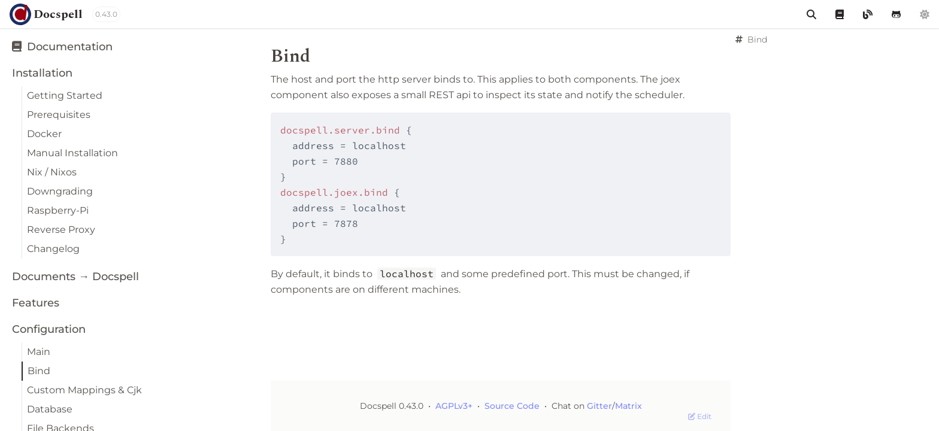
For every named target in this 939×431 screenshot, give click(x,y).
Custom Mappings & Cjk (84, 390)
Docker (44, 133)
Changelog (53, 248)
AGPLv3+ (453, 405)
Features (35, 302)
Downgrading (60, 191)
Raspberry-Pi (58, 210)
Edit (699, 416)
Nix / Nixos (52, 172)
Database (49, 409)
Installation (42, 73)
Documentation (62, 46)
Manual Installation (72, 153)
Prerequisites (58, 114)
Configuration (49, 329)
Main (38, 351)
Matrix (628, 405)
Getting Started (64, 95)
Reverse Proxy (61, 229)
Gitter (599, 405)
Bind (39, 371)
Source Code (513, 405)
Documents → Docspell (75, 276)
